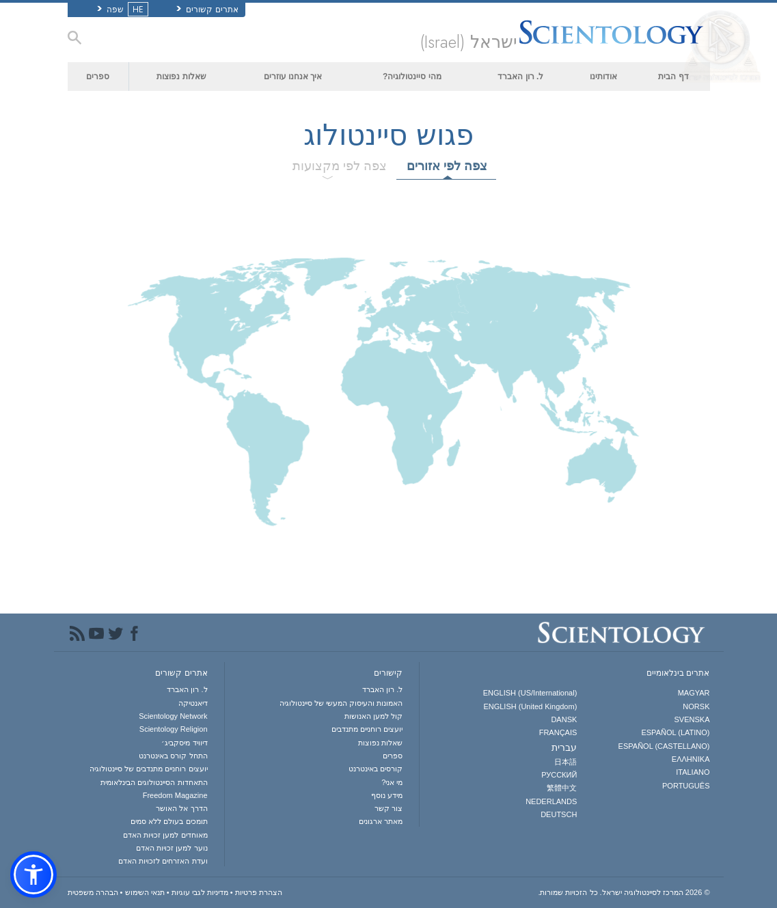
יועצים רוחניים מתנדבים (367, 729)
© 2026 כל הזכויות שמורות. (623, 892)
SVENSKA (692, 719)
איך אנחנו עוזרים (293, 76)
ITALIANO (692, 772)
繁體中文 (562, 788)
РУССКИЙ (559, 775)
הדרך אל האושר (181, 808)
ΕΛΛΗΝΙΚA (691, 759)
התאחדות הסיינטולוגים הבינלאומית (153, 782)
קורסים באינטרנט (376, 769)
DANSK (564, 719)
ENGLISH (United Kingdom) (530, 706)
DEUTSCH (559, 814)
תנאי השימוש (145, 892)
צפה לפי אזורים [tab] (447, 166)
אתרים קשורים (207, 9)
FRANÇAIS (558, 732)
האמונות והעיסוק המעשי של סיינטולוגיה (341, 703)
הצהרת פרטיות (258, 892)
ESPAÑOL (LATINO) (675, 732)
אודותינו (603, 76)
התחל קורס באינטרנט (173, 756)
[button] (33, 874)
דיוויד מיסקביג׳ (184, 743)
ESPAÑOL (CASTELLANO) (664, 746)
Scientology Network (173, 716)
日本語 (565, 762)
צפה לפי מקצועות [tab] (339, 166)
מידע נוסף (387, 795)
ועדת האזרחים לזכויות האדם (162, 861)
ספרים (97, 76)
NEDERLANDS (551, 801)
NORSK (696, 706)
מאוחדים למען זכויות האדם (165, 835)
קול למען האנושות (373, 716)
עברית (564, 747)
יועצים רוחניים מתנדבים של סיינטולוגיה (148, 769)
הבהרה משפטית (93, 892)
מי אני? (392, 782)
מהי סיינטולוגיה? (412, 76)
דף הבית (673, 76)
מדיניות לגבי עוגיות (200, 892)
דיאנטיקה (193, 703)
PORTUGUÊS (685, 786)
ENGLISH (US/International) (530, 693)
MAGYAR (694, 693)
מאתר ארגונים (381, 821)
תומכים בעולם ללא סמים (169, 821)
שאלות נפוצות (181, 76)
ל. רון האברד (520, 76)
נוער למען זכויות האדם (171, 848)
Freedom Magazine (175, 795)
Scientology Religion (173, 729)
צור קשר (388, 808)
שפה (121, 9)
